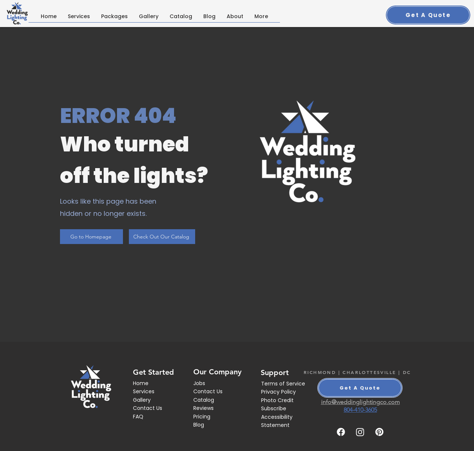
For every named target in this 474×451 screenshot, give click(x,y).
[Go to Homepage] (91, 236)
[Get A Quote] (428, 15)
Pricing (201, 416)
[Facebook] (341, 432)
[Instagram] (360, 432)
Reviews (203, 408)
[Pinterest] (379, 432)
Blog (198, 424)
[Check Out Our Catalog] (162, 236)
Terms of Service (283, 383)
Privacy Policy (278, 391)
